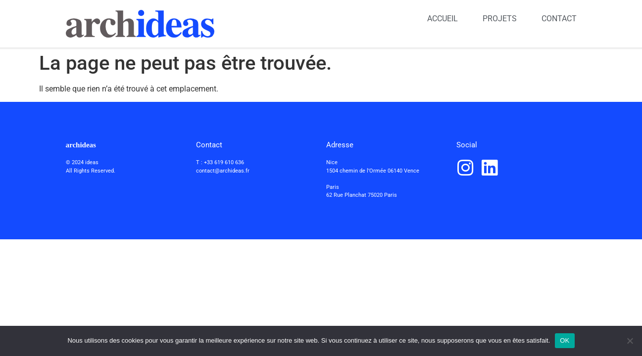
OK (564, 340)
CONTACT (559, 18)
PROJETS (500, 18)
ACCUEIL (442, 18)
